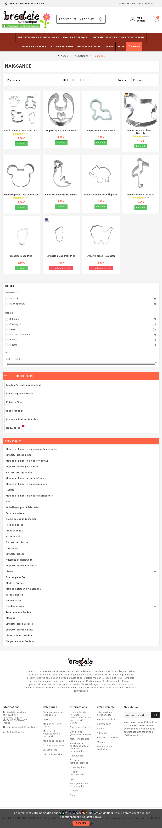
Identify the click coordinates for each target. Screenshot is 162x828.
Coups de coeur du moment (22, 519)
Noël (8, 501)
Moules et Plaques (53, 741)
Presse (74, 790)
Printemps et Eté (16, 577)
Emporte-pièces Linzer (19, 455)
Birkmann (82, 319)
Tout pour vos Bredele (19, 612)
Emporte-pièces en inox (20, 629)
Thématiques (13, 441)
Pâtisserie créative (17, 542)
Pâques (10, 490)
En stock (82, 298)
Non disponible (82, 303)
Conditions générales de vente (80, 733)
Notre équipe (77, 767)
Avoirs (100, 728)
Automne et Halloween (19, 559)
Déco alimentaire (52, 754)
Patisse (82, 339)
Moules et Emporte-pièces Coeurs (26, 478)
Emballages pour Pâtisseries (23, 507)
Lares (82, 329)
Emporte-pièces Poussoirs (21, 565)
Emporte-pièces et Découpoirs (53, 713)
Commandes (104, 724)
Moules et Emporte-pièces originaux (27, 460)
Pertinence (144, 80)
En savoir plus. (92, 816)
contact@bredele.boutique (21, 727)
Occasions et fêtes (53, 745)
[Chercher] (77, 19)
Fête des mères (15, 513)
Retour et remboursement (79, 761)
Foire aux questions (130, 3)
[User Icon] (139, 19)
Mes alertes (103, 742)
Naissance (12, 548)
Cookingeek (82, 324)
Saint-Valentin (14, 594)
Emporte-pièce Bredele (19, 624)
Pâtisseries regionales (19, 472)
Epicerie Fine (50, 750)
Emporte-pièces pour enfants (23, 466)
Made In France (15, 583)
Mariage (11, 618)
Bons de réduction (107, 737)
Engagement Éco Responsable (79, 784)
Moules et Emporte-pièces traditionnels (29, 495)
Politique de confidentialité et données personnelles (79, 747)
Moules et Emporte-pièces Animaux (27, 484)
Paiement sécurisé (80, 727)
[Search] (101, 19)
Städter (82, 344)
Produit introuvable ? (77, 773)
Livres (9, 571)
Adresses (102, 733)
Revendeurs (76, 755)
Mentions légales (79, 739)
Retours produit (106, 719)
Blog (72, 795)
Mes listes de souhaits (104, 748)
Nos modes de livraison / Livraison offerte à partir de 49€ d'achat (80, 717)
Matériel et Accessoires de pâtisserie (51, 734)
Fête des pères (14, 525)
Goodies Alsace (15, 606)
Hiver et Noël (13, 536)
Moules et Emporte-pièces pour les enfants (31, 449)
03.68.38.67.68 (15, 732)
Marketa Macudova (82, 334)
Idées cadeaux (14, 530)
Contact (148, 3)
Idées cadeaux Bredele (19, 635)
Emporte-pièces (15, 554)
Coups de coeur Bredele (20, 641)
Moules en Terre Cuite (52, 725)
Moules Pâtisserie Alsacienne (23, 589)
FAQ (72, 779)
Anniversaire (13, 600)
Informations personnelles (104, 713)
